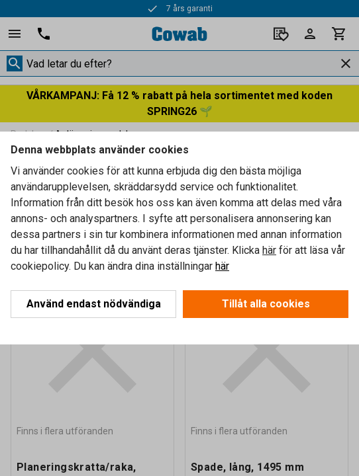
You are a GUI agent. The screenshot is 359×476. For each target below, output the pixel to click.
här (269, 250)
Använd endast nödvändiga (93, 304)
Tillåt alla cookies (266, 304)
